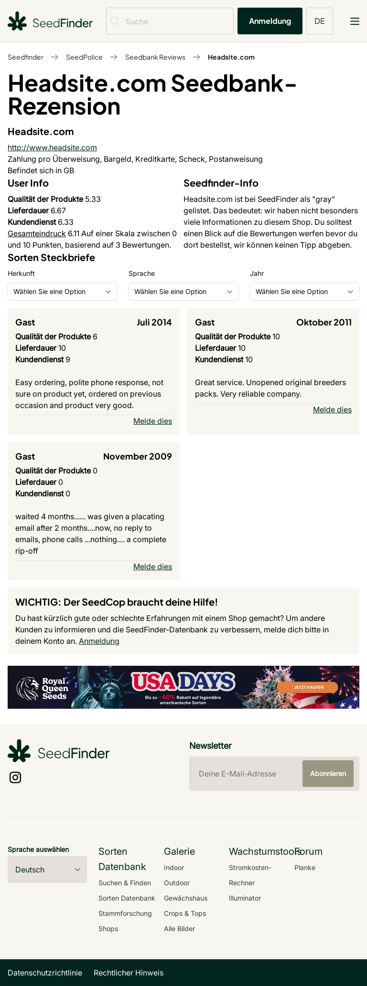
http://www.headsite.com (52, 147)
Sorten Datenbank (126, 898)
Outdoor (177, 883)
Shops (108, 928)
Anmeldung (270, 21)
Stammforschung (125, 913)
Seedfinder (25, 56)
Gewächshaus (185, 898)
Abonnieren (328, 773)
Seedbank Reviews (155, 56)
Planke (304, 867)
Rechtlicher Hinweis (128, 972)
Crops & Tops (185, 913)
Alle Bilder (179, 928)
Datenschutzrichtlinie (45, 972)
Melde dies (152, 421)
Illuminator (245, 898)
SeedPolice (84, 56)
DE (319, 21)
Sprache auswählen (38, 849)
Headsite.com (231, 56)
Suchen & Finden (124, 883)
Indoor (174, 867)
